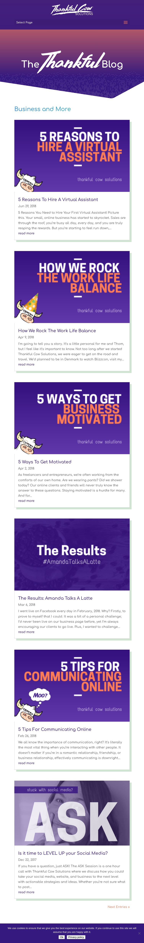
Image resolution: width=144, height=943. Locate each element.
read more (26, 233)
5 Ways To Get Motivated (45, 462)
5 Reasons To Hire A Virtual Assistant (58, 199)
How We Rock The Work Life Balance (57, 331)
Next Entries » (119, 907)
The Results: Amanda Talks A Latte (55, 598)
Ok (61, 937)
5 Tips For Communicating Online (54, 729)
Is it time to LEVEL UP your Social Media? (63, 853)
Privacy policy (76, 937)
